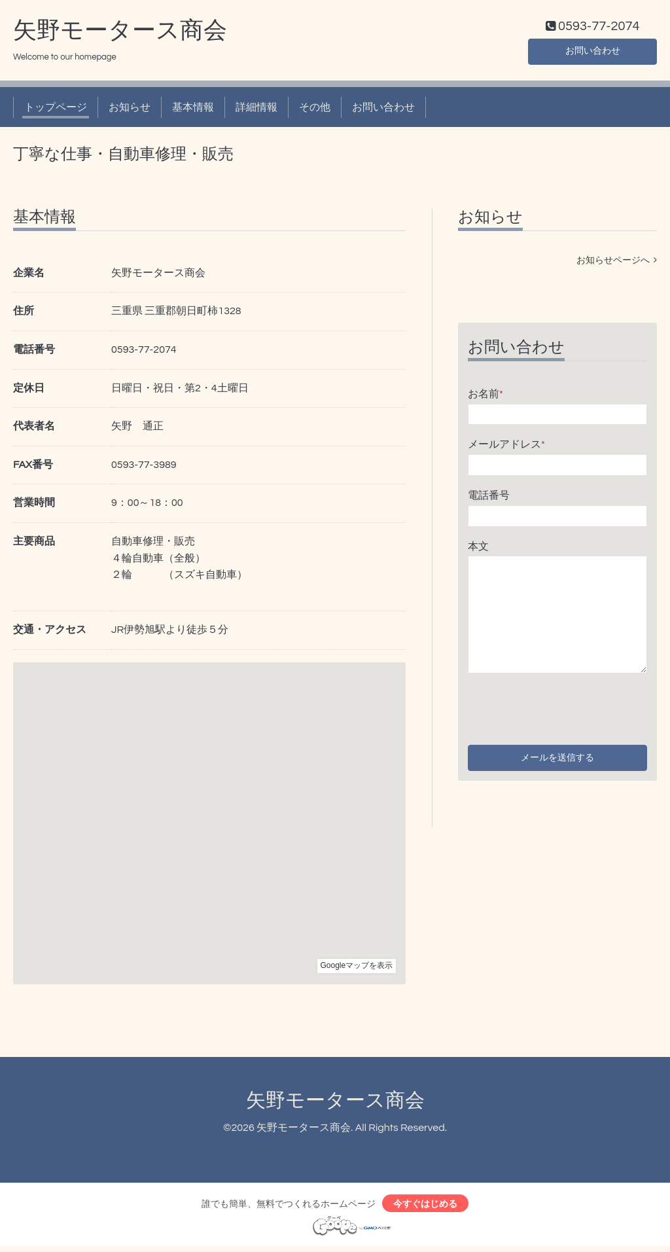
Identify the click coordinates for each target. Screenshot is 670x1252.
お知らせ (129, 110)
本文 (478, 549)
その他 (314, 110)
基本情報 (193, 110)
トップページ (55, 110)
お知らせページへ (616, 263)
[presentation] (567, 708)
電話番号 (489, 498)
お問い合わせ (592, 52)
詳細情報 (256, 110)
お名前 (485, 396)
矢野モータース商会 (120, 33)
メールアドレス (506, 447)
